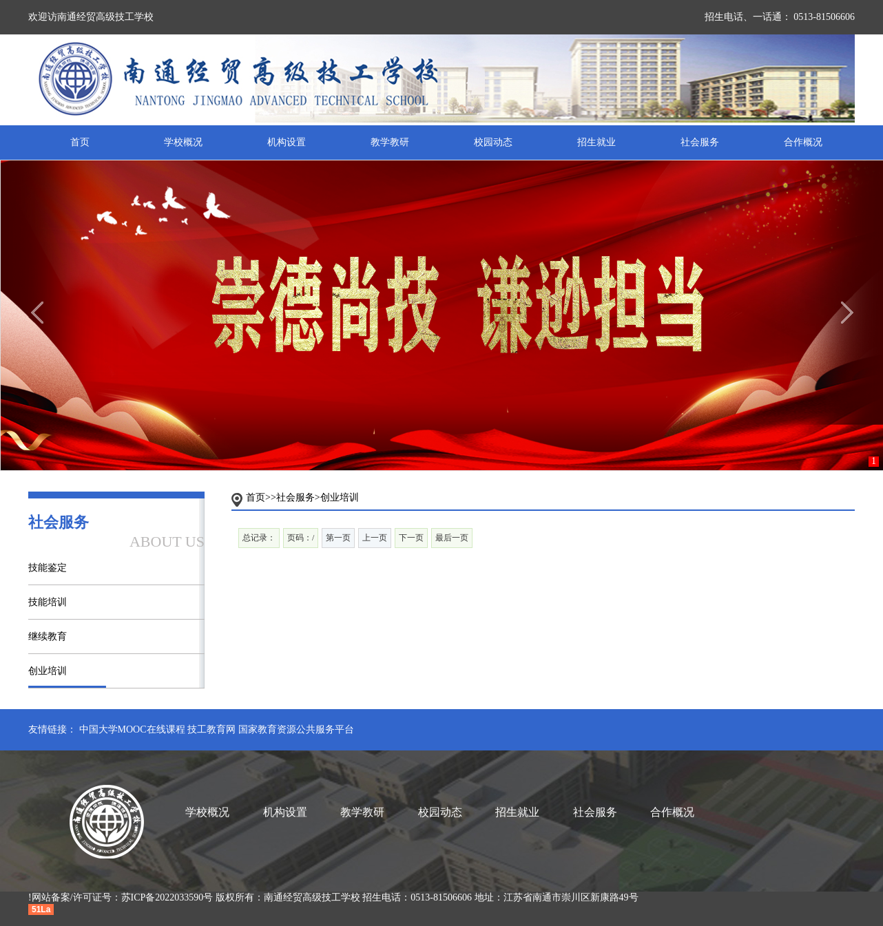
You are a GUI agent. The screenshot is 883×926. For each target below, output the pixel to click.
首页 (80, 142)
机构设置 (286, 142)
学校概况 (183, 142)
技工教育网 (211, 729)
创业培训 (47, 671)
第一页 (338, 538)
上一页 (374, 538)
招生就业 (596, 142)
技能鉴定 (47, 567)
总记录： (259, 538)
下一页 (411, 538)
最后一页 (451, 538)
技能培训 (47, 602)
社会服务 (700, 142)
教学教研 (390, 142)
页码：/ (300, 538)
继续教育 (47, 636)
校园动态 (493, 142)
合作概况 (803, 142)
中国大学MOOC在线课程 (132, 729)
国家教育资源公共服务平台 (296, 729)
